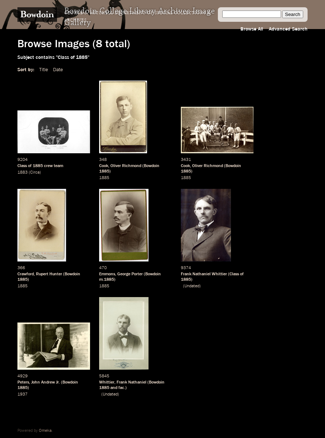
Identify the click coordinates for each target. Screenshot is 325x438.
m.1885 (106, 279)
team (58, 166)
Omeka (45, 431)
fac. (121, 388)
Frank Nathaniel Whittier (204, 274)
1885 (38, 166)
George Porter (130, 274)
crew (48, 166)
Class (22, 166)
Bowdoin (151, 166)
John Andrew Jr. (45, 382)
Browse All (251, 29)
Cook (103, 166)
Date (58, 69)
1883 (22, 172)
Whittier (106, 382)
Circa (35, 172)
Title (43, 69)
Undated (191, 286)
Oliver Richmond (125, 166)
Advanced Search (288, 29)
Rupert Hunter (49, 274)
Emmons (107, 274)
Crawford (25, 274)
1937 (22, 394)
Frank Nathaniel (131, 382)
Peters (23, 382)
